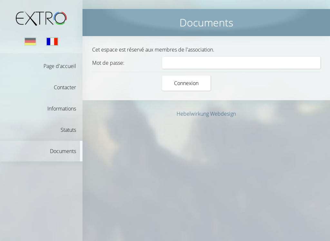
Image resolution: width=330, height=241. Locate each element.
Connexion (186, 83)
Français (52, 41)
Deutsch (30, 41)
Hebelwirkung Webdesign (206, 113)
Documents (63, 151)
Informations (61, 108)
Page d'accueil (60, 66)
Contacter (65, 87)
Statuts (68, 129)
